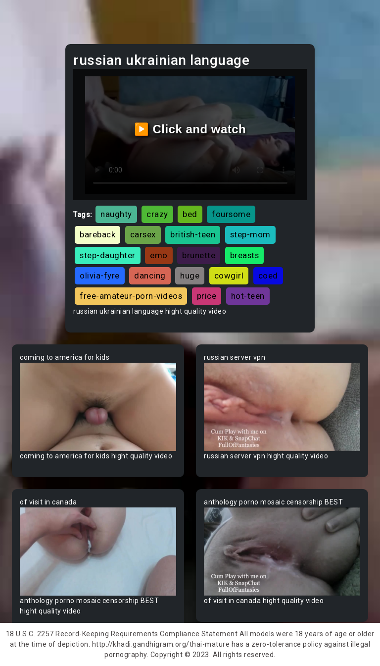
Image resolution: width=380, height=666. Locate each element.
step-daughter (108, 255)
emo (159, 255)
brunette (198, 255)
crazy (157, 214)
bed (190, 214)
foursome (231, 214)
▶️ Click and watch (190, 129)
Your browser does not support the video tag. (98, 407)
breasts (244, 255)
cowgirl (229, 275)
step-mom (250, 234)
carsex (143, 234)
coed (268, 275)
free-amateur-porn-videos (131, 296)
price (207, 296)
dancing (150, 275)
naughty (116, 214)
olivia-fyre (100, 275)
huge (189, 275)
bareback (97, 234)
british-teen (192, 234)
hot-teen (248, 296)
